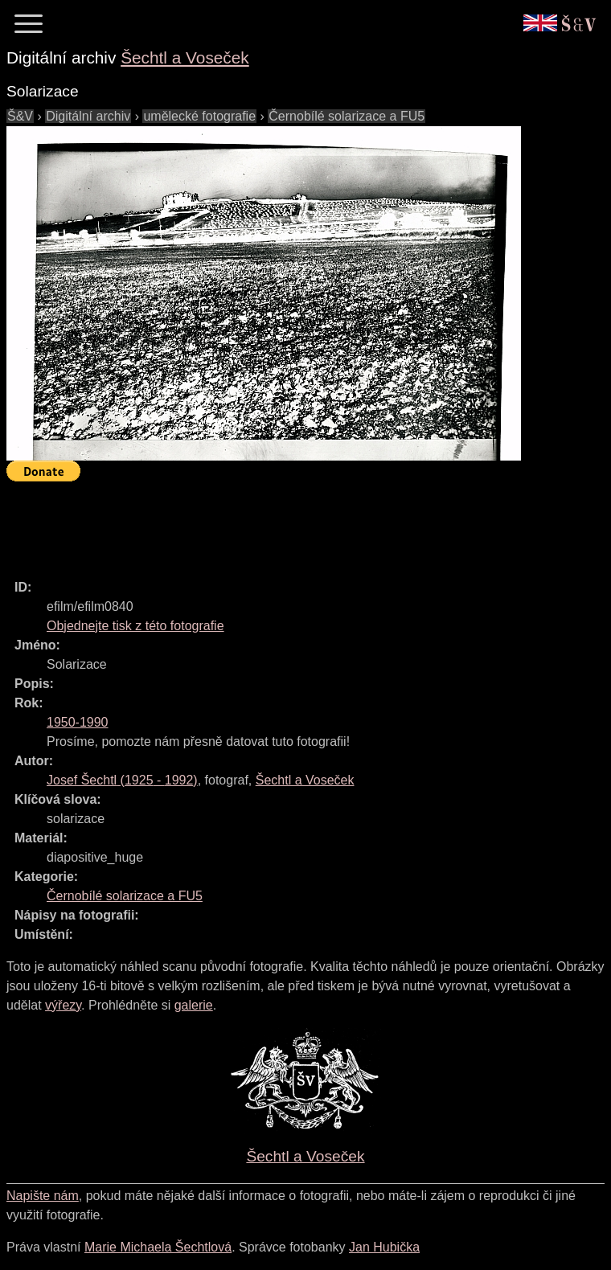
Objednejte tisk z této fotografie (135, 626)
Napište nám (42, 1195)
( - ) (122, 780)
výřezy (63, 1005)
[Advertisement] (299, 523)
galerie (193, 1005)
